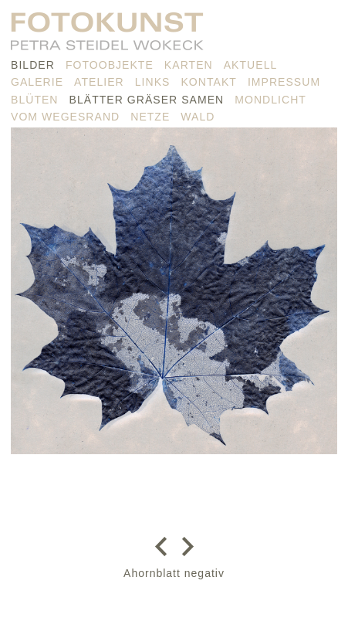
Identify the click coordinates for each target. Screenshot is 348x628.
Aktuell (251, 65)
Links (153, 82)
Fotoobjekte (110, 65)
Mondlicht (270, 99)
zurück (164, 546)
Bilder (33, 65)
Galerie (37, 82)
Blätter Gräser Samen (147, 99)
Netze (150, 116)
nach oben (174, 605)
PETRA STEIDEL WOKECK (107, 35)
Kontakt (208, 82)
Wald (198, 116)
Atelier (99, 82)
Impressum (284, 82)
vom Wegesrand (65, 116)
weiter (184, 546)
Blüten (35, 99)
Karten (188, 65)
